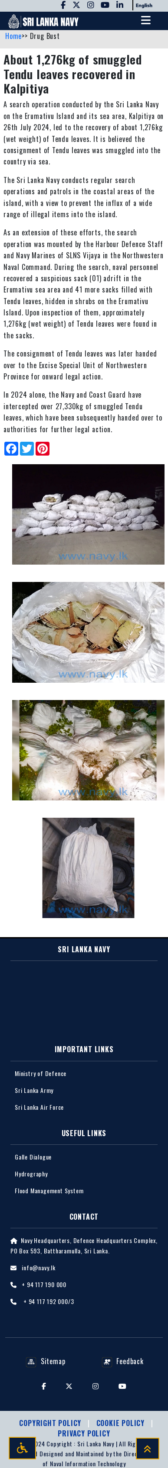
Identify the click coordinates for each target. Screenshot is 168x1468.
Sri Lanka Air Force (39, 1106)
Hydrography (31, 1173)
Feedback (123, 1361)
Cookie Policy (121, 1423)
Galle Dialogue (33, 1156)
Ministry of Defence (40, 1073)
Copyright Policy (51, 1423)
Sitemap (45, 1361)
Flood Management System (49, 1190)
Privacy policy (84, 1433)
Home (13, 36)
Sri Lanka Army (34, 1090)
